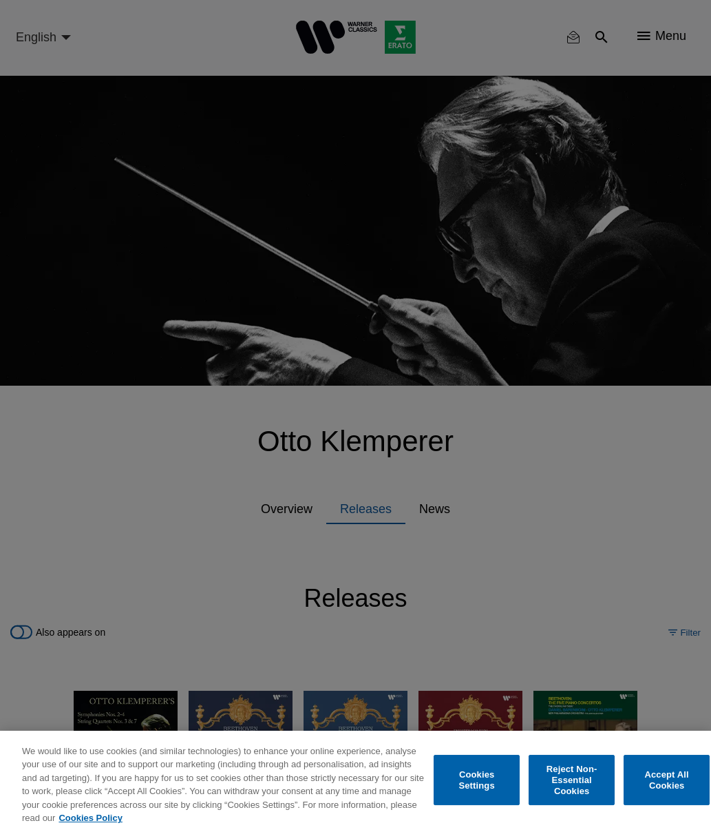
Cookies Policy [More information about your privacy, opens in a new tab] (90, 818)
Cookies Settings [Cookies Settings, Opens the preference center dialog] (476, 780)
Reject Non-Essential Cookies (571, 780)
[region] (355, 781)
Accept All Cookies (666, 780)
